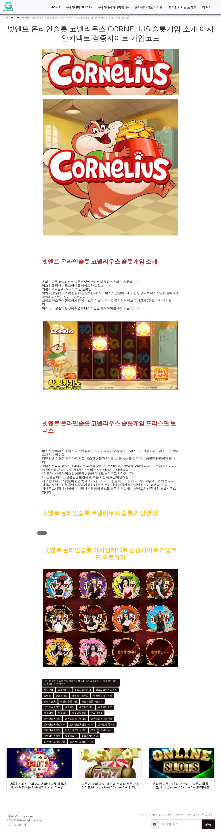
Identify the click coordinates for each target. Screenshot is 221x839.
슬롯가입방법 (86, 707)
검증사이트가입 (82, 689)
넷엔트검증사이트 (102, 695)
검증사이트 (64, 689)
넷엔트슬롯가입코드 (92, 701)
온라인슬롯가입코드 (54, 724)
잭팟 (93, 730)
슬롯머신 (62, 712)
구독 (208, 824)
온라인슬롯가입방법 (75, 718)
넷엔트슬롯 (50, 701)
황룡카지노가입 (89, 735)
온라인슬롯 (97, 712)
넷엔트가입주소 (80, 695)
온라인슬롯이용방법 (75, 730)
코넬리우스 (106, 730)
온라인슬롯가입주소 (101, 718)
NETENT (48, 689)
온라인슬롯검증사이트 (82, 724)
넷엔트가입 (61, 695)
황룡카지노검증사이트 (82, 741)
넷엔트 (47, 695)
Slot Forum (23, 17)
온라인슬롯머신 (106, 724)
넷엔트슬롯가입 (68, 701)
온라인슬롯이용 (52, 730)
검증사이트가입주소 (106, 689)
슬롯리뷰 (48, 712)
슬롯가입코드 (105, 707)
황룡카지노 (71, 735)
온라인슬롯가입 (52, 718)
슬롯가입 (70, 707)
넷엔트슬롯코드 (52, 707)
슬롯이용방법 (79, 712)
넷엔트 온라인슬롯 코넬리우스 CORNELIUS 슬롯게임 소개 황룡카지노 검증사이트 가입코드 (80, 683)
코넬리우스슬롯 (52, 735)
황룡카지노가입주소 (54, 741)
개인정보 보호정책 (16, 824)
